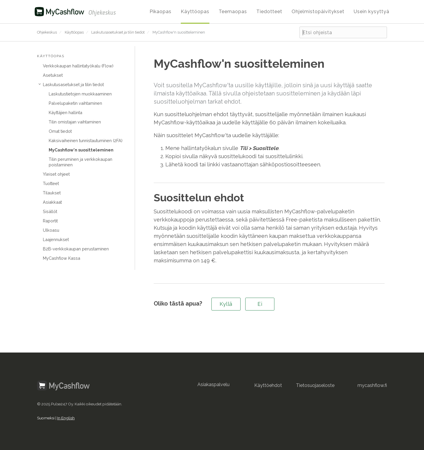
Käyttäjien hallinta (65, 112)
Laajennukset (56, 239)
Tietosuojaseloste (315, 385)
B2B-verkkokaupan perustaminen (76, 248)
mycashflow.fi (372, 385)
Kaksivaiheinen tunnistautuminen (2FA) (85, 140)
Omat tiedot (60, 131)
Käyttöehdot (268, 385)
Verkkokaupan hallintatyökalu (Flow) (78, 65)
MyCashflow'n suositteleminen (179, 32)
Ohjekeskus (47, 32)
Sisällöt (50, 211)
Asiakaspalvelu (213, 384)
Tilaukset (52, 192)
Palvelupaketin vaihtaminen (75, 103)
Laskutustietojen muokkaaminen (80, 93)
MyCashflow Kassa (61, 258)
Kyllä (226, 304)
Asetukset (53, 75)
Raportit (50, 220)
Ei (259, 304)
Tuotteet (51, 183)
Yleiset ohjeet (56, 174)
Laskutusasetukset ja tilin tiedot (118, 32)
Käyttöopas (74, 32)
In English (66, 418)
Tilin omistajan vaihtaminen (75, 121)
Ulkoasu (51, 230)
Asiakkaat (52, 202)
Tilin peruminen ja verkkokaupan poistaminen (80, 162)
